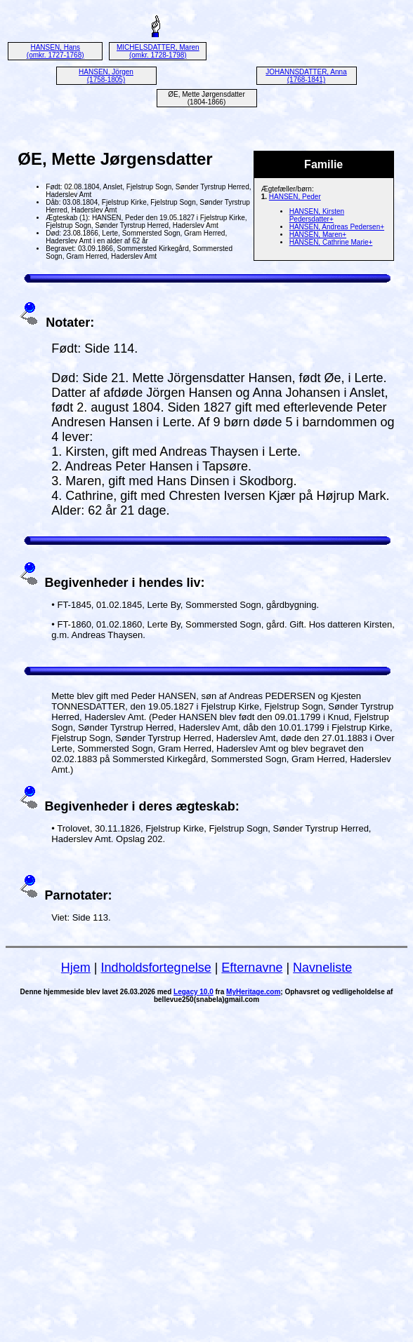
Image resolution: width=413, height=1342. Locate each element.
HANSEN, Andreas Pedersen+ (336, 227)
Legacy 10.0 (193, 992)
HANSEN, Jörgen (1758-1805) (106, 75)
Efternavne (251, 968)
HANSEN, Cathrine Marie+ (331, 242)
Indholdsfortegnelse (156, 968)
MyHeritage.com (253, 992)
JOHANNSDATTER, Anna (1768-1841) (306, 75)
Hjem (76, 968)
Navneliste (322, 968)
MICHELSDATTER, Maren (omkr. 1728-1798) (158, 51)
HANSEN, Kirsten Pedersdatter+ (316, 215)
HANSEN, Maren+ (317, 234)
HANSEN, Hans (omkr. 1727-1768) (55, 51)
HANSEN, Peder (295, 197)
